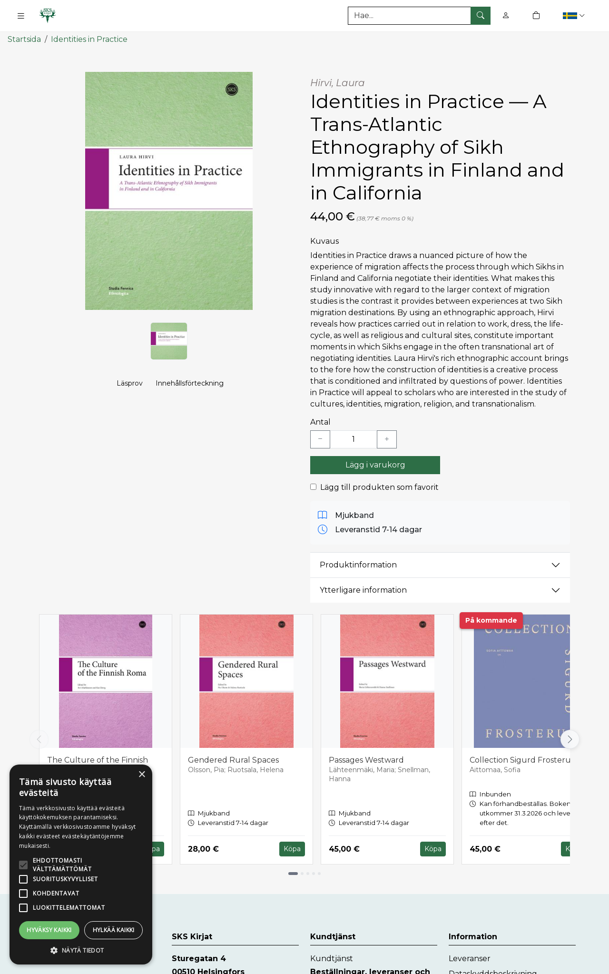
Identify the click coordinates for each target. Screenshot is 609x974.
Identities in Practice (89, 39)
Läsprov (130, 383)
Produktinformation (358, 564)
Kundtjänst (331, 958)
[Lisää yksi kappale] (387, 439)
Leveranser (470, 958)
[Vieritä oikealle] (570, 739)
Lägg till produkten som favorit (379, 486)
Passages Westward (366, 759)
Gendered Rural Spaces (233, 759)
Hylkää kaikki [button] (114, 930)
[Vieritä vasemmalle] (39, 739)
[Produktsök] (419, 16)
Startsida (24, 39)
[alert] (81, 864)
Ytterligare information (363, 590)
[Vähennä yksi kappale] (320, 439)
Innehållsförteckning (190, 383)
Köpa (292, 849)
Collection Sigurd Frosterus (522, 759)
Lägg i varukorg (375, 464)
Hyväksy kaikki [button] (49, 930)
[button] (575, 15)
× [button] (141, 774)
